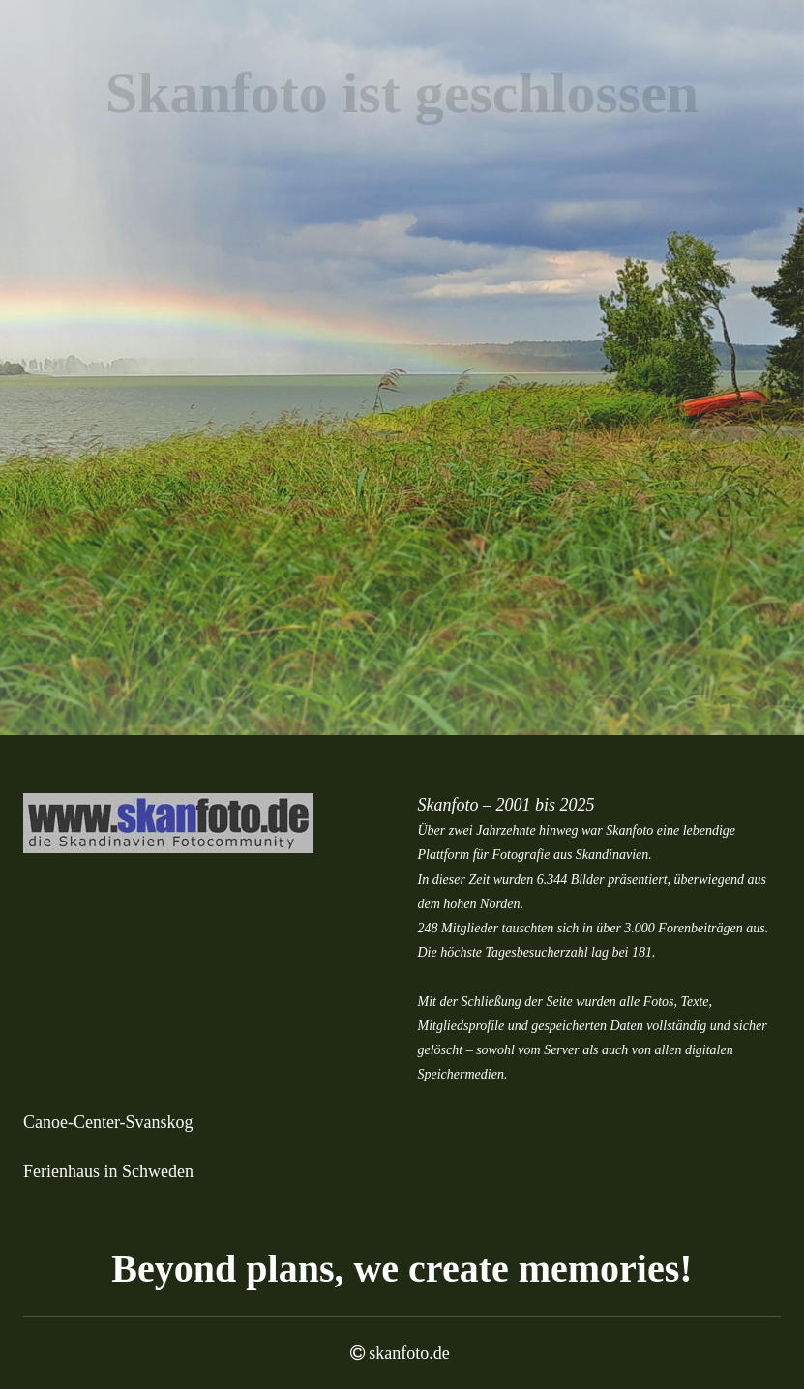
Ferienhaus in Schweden (108, 1171)
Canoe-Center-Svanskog (108, 1122)
